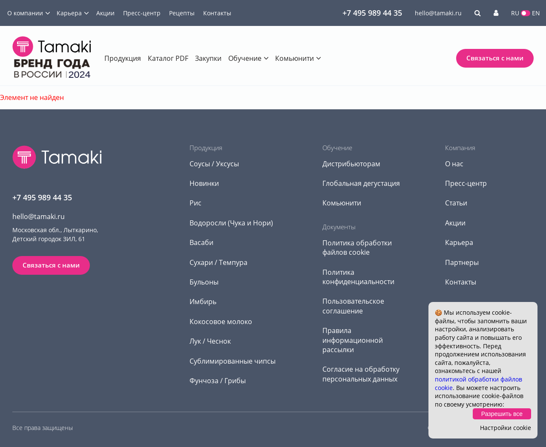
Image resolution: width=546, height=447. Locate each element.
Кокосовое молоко (221, 321)
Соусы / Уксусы (214, 163)
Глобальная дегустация (361, 183)
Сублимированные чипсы (233, 361)
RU (515, 13)
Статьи (456, 203)
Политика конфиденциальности (358, 277)
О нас (454, 163)
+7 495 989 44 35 (372, 13)
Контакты (217, 13)
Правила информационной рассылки (352, 340)
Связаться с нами (494, 58)
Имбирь (203, 301)
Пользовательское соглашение (353, 305)
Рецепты (182, 13)
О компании (25, 13)
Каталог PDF (168, 58)
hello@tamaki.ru (438, 13)
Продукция (122, 58)
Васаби (201, 242)
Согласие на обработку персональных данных (360, 373)
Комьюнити (294, 58)
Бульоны (204, 282)
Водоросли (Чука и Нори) (231, 223)
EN (536, 13)
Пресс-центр (142, 13)
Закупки (208, 58)
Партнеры (462, 262)
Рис (195, 203)
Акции (105, 13)
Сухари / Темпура (218, 262)
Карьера (69, 13)
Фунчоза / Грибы (218, 380)
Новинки (204, 183)
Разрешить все (502, 413)
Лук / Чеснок (210, 341)
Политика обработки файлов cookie (357, 247)
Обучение (245, 58)
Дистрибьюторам (351, 163)
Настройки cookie (505, 428)
